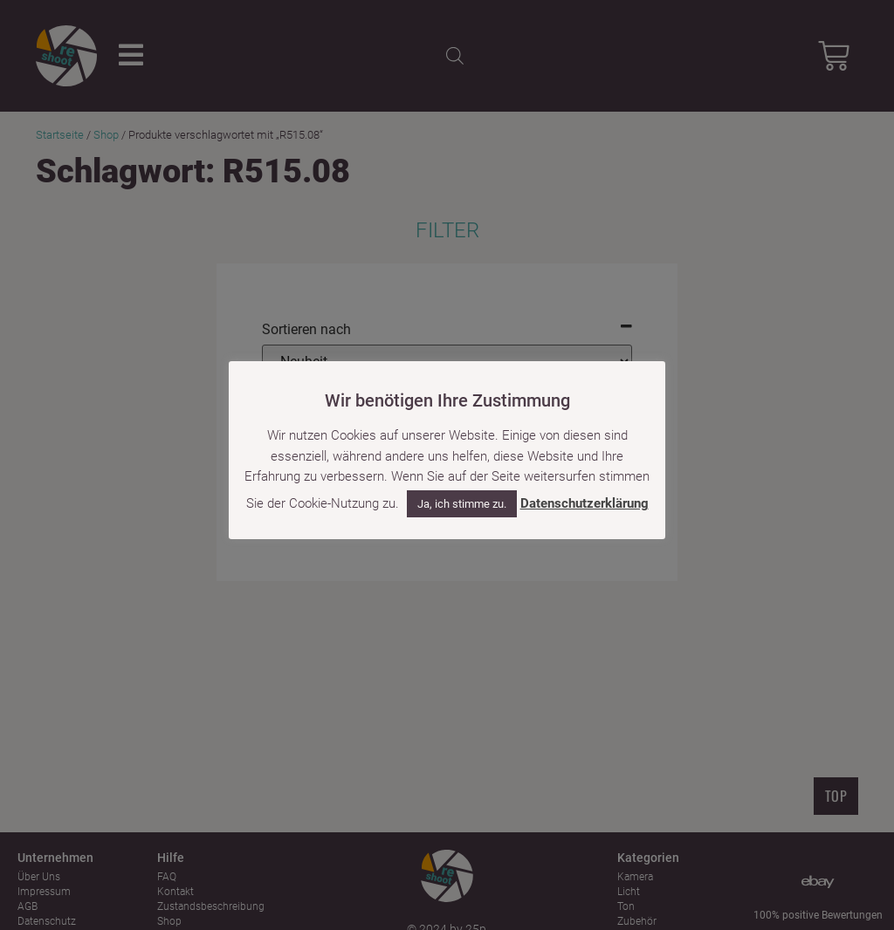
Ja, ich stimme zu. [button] (461, 503)
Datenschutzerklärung (584, 503)
